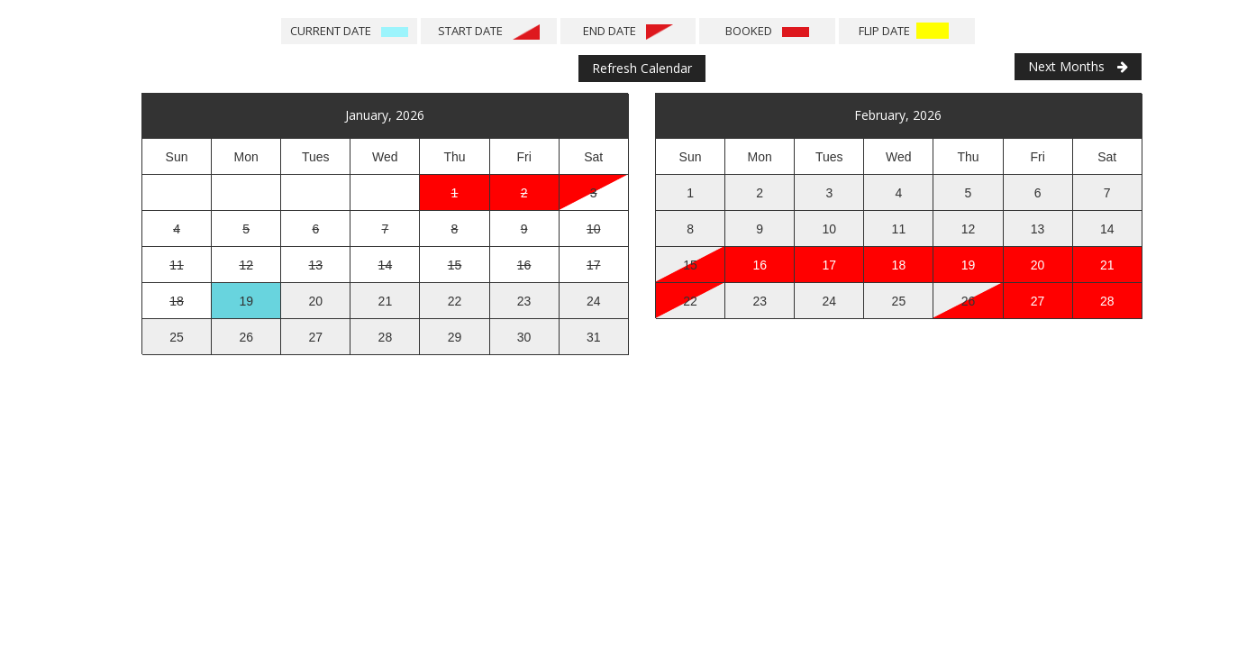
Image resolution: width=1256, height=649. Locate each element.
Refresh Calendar (642, 68)
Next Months (1078, 66)
